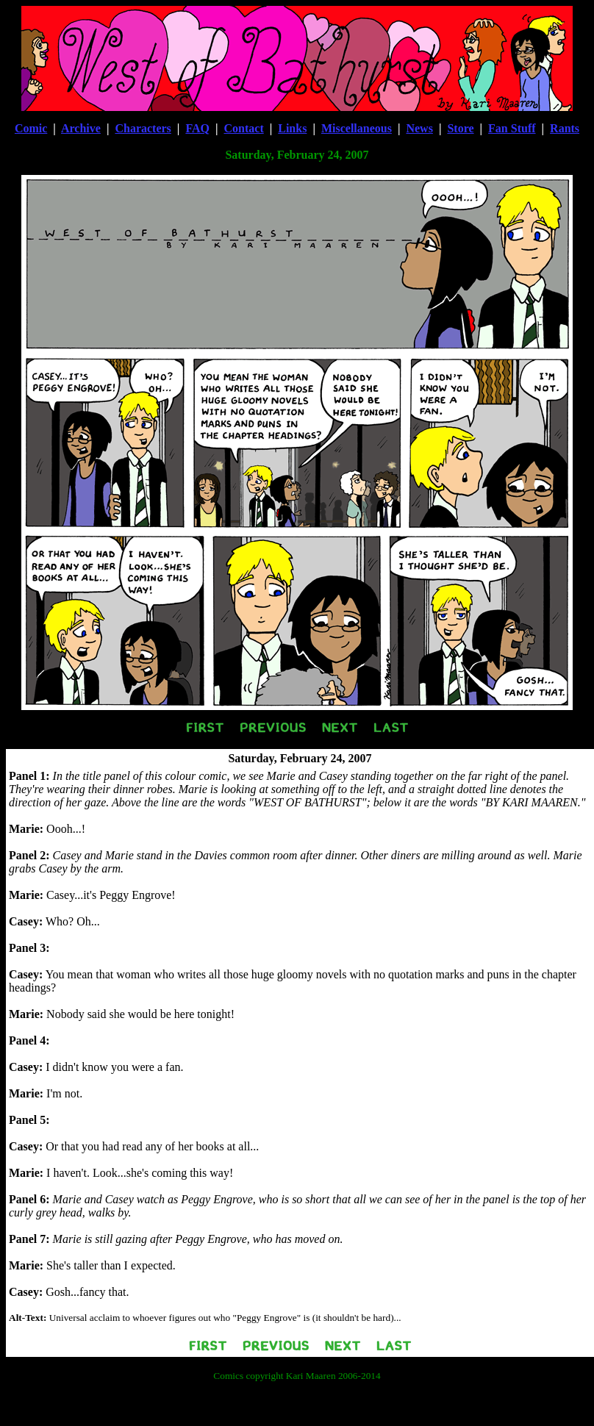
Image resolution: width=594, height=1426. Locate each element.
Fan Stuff (511, 128)
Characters (143, 128)
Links (292, 128)
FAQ (197, 128)
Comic (31, 128)
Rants (564, 128)
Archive (81, 128)
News (419, 128)
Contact (244, 128)
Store (460, 128)
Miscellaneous (356, 128)
